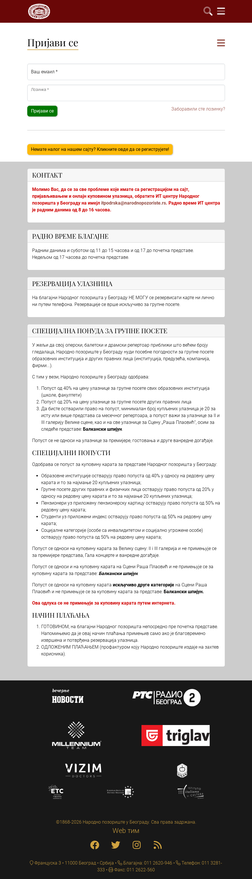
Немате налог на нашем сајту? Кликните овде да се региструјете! (100, 149)
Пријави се (42, 111)
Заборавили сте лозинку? (198, 109)
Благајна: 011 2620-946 (147, 863)
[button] (221, 43)
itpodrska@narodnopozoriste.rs (133, 203)
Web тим (126, 831)
